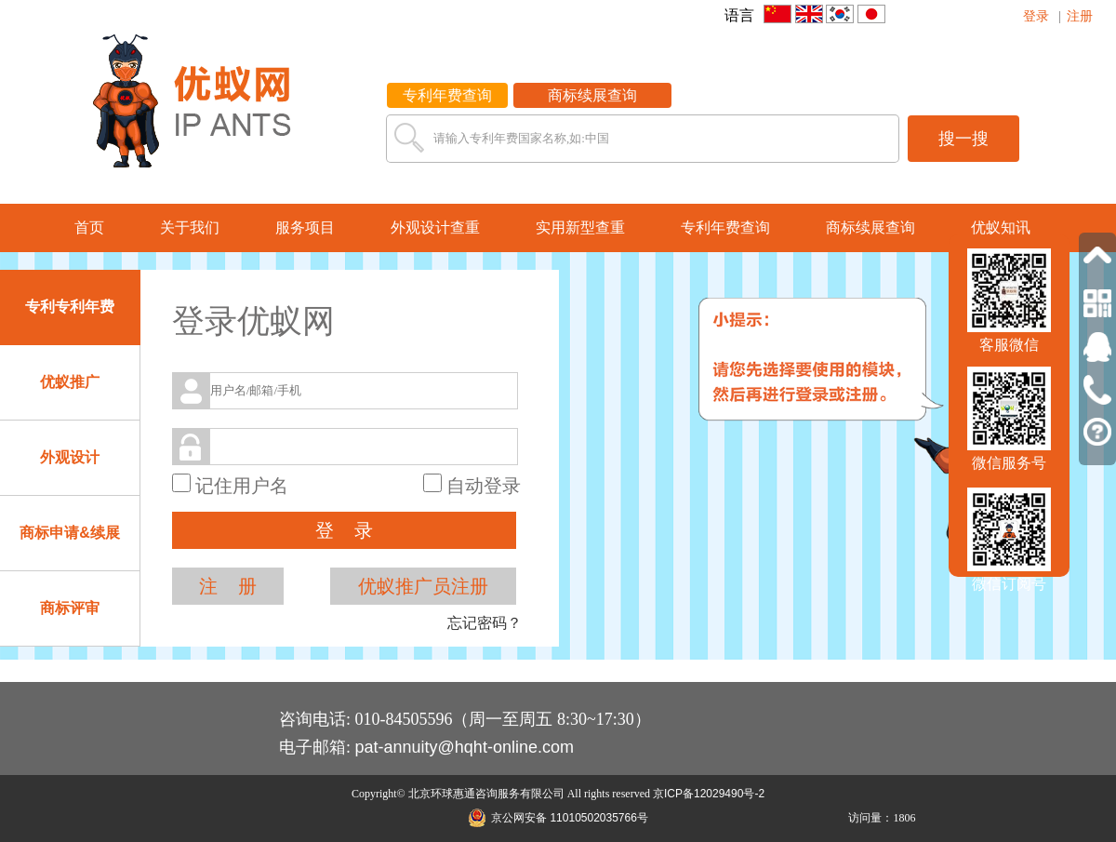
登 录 (344, 530)
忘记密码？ (484, 623)
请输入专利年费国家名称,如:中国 (521, 138)
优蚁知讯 (1000, 227)
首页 (89, 227)
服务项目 (305, 227)
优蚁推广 (70, 382)
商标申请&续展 (70, 533)
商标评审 (70, 608)
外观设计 (70, 457)
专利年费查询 (447, 95)
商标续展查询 (592, 95)
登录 (1036, 15)
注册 (1080, 15)
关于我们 (189, 227)
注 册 (228, 586)
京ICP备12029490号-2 (708, 793)
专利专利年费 (69, 306)
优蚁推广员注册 (423, 586)
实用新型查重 (580, 227)
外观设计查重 (435, 227)
